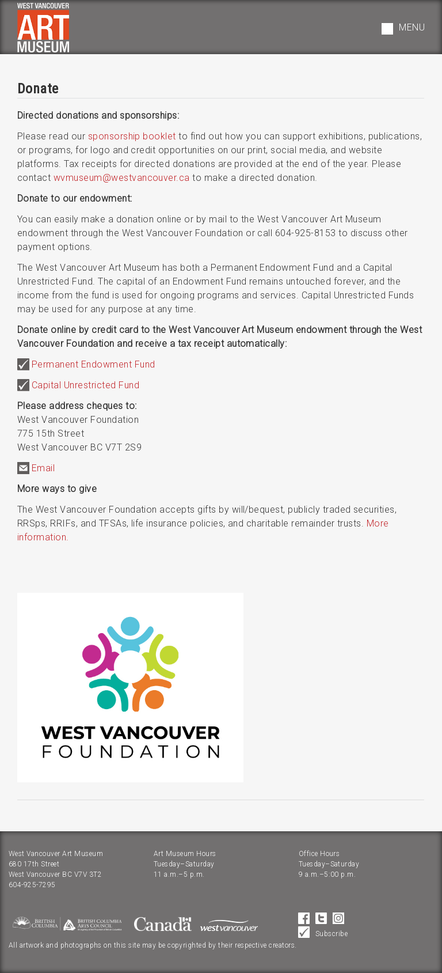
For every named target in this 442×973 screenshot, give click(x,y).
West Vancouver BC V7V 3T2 (55, 874)
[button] (403, 29)
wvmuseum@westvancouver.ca (122, 177)
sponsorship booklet (132, 136)
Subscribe (331, 934)
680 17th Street (34, 864)
